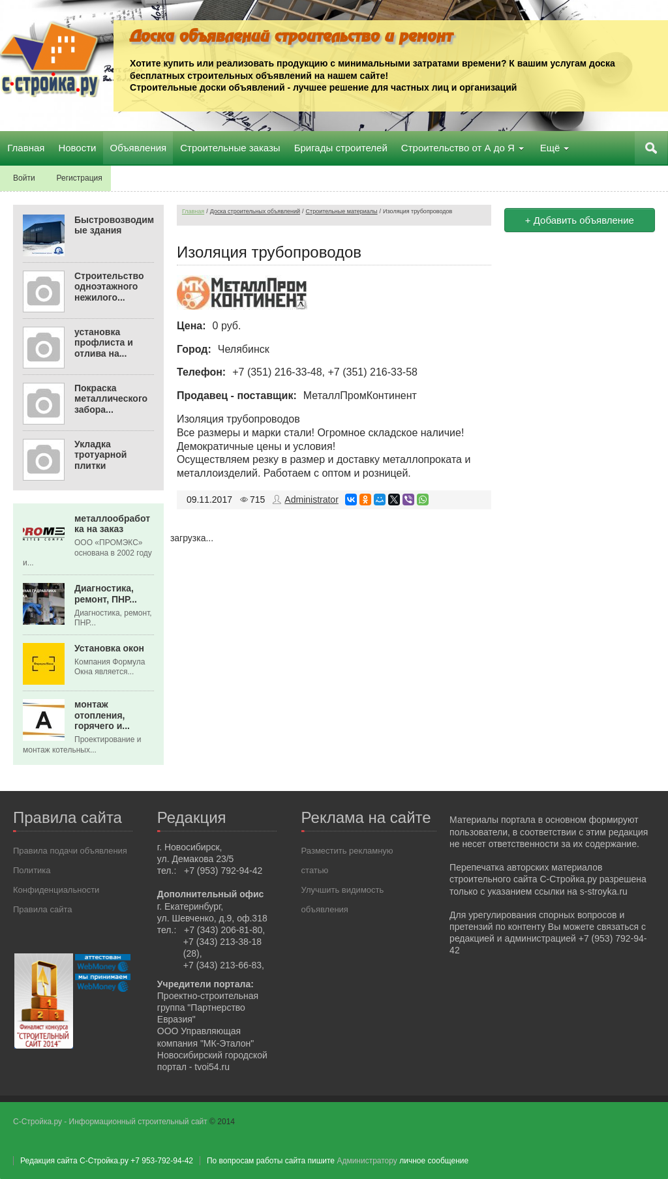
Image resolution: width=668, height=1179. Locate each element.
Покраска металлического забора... (110, 397)
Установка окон (109, 646)
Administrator (311, 497)
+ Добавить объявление (579, 218)
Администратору (367, 1159)
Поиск (651, 147)
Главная (193, 209)
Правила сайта (42, 907)
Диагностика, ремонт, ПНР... (105, 592)
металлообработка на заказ (112, 522)
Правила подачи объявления (70, 849)
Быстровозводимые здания (114, 223)
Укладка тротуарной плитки (100, 453)
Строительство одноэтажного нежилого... (109, 285)
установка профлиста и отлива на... (103, 341)
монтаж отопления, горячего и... (102, 713)
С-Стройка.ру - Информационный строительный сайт (111, 1120)
